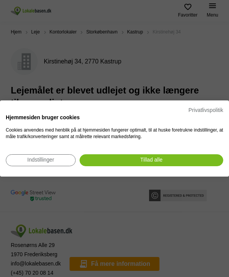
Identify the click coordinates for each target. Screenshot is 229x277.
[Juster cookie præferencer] (41, 160)
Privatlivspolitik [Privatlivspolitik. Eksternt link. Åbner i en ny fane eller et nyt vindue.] (206, 110)
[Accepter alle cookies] (151, 160)
